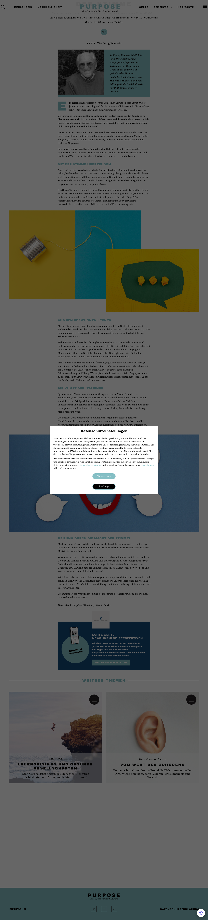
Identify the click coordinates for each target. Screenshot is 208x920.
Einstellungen (147, 465)
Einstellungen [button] (104, 486)
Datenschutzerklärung (90, 465)
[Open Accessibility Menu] (201, 913)
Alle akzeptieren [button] (104, 476)
